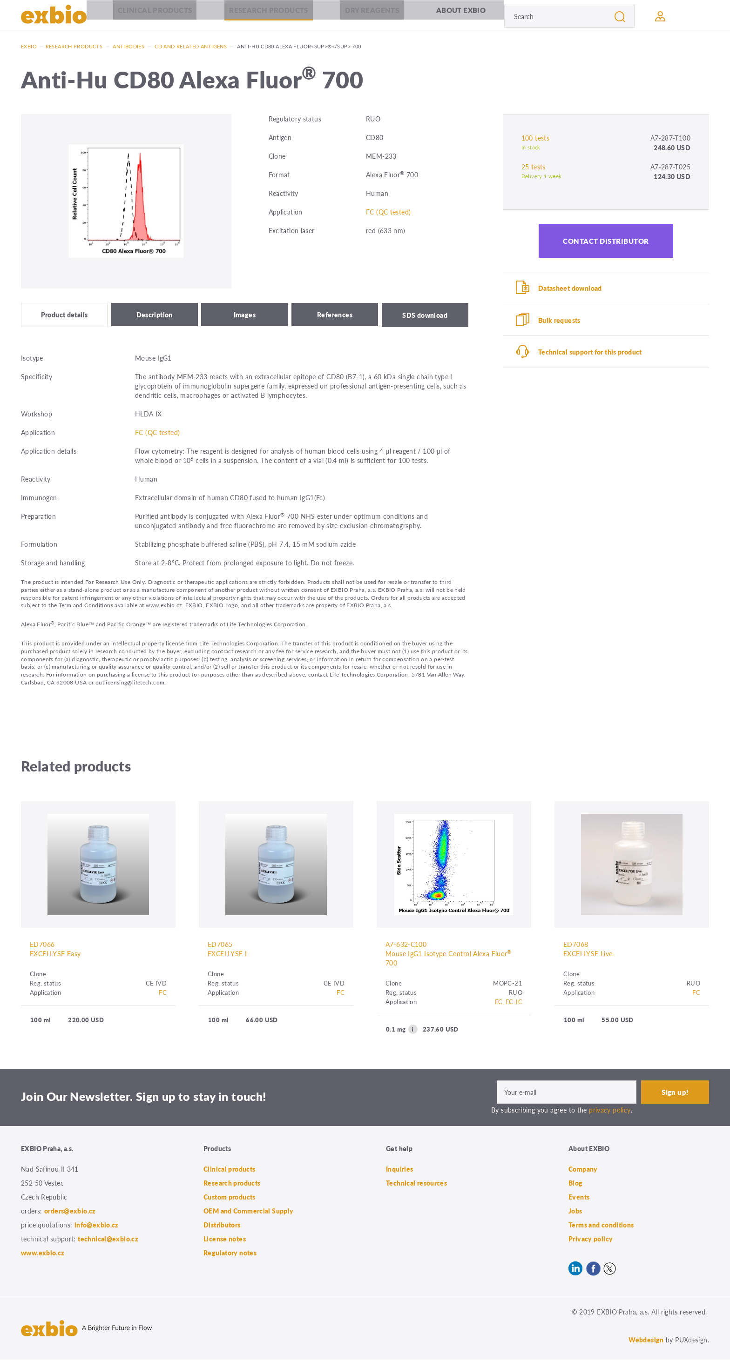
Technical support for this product (591, 354)
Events (578, 1198)
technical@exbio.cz (108, 1240)
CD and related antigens (191, 46)
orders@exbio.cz (70, 1212)
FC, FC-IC (508, 1003)
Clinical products (155, 16)
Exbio (29, 46)
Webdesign (646, 1341)
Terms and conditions (601, 1226)
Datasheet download (571, 288)
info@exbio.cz (96, 1226)
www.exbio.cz (43, 1254)
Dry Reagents (372, 16)
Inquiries (399, 1170)
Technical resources (416, 1184)
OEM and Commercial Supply (248, 1212)
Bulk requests (560, 321)
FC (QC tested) (388, 211)
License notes (224, 1240)
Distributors (222, 1226)
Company (583, 1170)
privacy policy (609, 1111)
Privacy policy (590, 1240)
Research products (268, 16)
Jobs (575, 1212)
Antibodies (128, 46)
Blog (575, 1184)
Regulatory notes (230, 1254)
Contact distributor (606, 241)
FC (163, 993)
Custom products (229, 1198)
